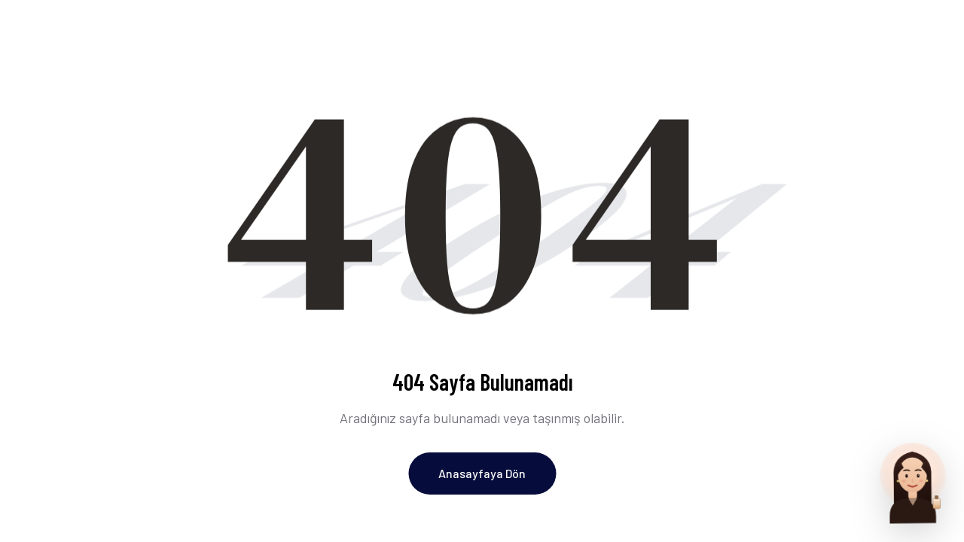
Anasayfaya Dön (482, 473)
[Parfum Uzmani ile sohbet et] (913, 482)
